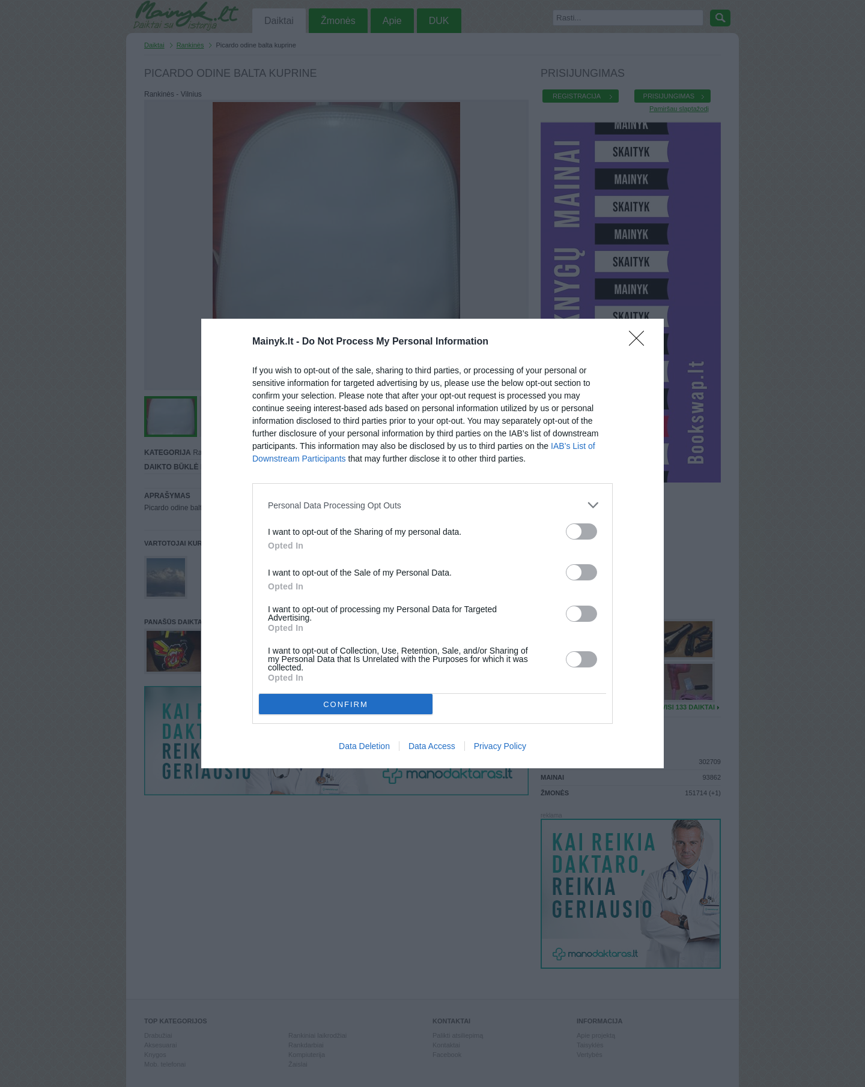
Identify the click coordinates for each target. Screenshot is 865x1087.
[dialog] (432, 543)
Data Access (431, 746)
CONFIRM (345, 704)
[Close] (640, 342)
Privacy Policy (500, 746)
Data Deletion (364, 746)
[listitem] (432, 505)
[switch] (581, 531)
